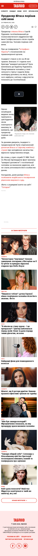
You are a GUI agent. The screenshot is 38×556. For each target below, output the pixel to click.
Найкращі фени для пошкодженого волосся (17, 362)
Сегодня (5, 187)
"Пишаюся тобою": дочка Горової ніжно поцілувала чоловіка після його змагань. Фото (19, 296)
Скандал (12, 11)
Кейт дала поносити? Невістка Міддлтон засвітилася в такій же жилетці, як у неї (16, 491)
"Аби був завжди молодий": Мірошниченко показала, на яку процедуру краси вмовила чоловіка (17, 423)
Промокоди (28, 539)
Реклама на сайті (13, 536)
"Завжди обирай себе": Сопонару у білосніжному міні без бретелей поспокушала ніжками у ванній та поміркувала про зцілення (17, 457)
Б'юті (25, 11)
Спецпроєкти (26, 536)
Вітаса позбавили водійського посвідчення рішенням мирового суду (18, 177)
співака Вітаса (17, 31)
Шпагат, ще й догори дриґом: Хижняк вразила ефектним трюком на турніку (19, 392)
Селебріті (4, 11)
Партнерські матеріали (13, 539)
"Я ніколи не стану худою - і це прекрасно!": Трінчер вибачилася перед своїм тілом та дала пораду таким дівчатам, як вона (17, 329)
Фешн (19, 11)
